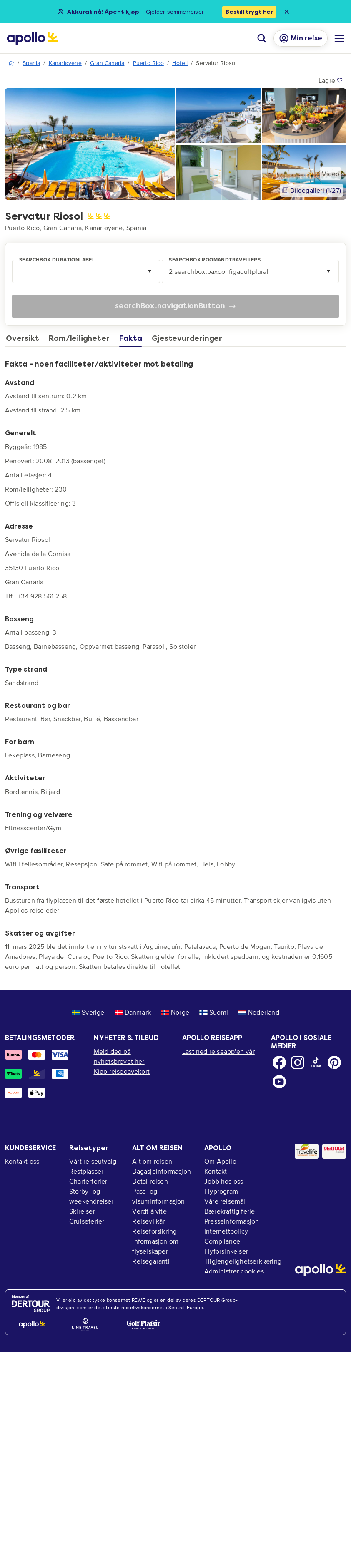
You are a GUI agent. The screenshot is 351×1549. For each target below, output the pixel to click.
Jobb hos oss (223, 1181)
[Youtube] (279, 1081)
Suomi (213, 1012)
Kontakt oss (22, 1161)
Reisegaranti (150, 1261)
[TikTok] (316, 1062)
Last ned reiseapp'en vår (218, 1051)
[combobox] (86, 271)
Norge (175, 1012)
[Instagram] (297, 1062)
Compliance (222, 1241)
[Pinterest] (334, 1062)
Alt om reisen (152, 1161)
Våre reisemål (225, 1201)
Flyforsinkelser (226, 1251)
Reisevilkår (148, 1221)
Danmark (133, 1012)
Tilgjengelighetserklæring (242, 1261)
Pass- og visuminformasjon (158, 1196)
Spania (31, 63)
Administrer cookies (234, 1271)
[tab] (24, 340)
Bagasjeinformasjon (161, 1171)
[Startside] (32, 38)
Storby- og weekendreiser (91, 1196)
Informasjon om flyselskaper (155, 1246)
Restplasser (86, 1171)
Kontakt (215, 1171)
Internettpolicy (226, 1231)
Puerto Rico (148, 63)
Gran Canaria (107, 63)
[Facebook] (279, 1062)
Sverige (88, 1012)
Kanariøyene (65, 63)
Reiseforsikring (154, 1231)
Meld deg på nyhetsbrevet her (119, 1056)
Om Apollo (220, 1161)
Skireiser (82, 1211)
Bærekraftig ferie (229, 1211)
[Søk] (261, 38)
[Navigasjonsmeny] (339, 38)
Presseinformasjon (231, 1221)
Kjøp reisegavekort (122, 1071)
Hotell (180, 63)
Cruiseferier (86, 1221)
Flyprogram (221, 1191)
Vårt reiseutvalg (92, 1161)
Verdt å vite (149, 1211)
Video (330, 173)
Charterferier (88, 1181)
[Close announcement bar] (287, 11)
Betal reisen (150, 1181)
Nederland (258, 1012)
